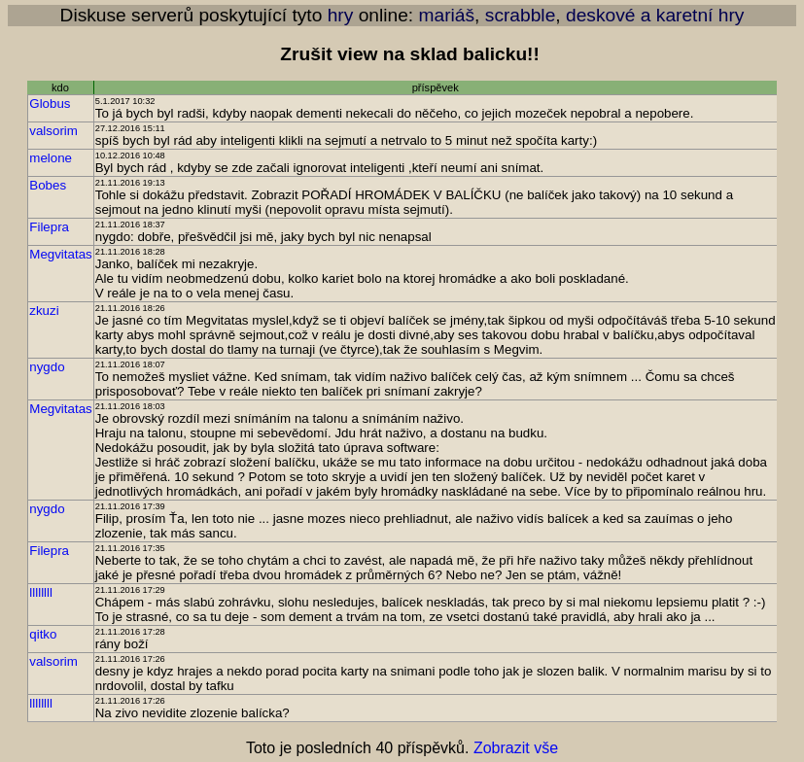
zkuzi (43, 310)
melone (50, 158)
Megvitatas (60, 254)
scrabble (520, 15)
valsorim (53, 130)
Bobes (47, 185)
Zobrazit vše (515, 748)
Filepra (49, 227)
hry (341, 15)
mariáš (447, 15)
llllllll (40, 592)
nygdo (46, 367)
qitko (42, 634)
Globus (49, 103)
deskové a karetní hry (655, 15)
